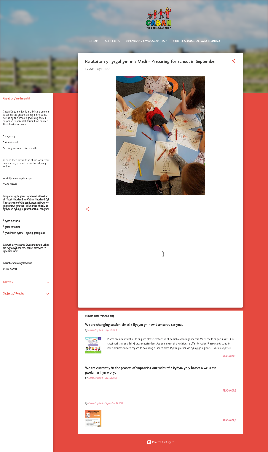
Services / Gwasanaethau (146, 41)
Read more (229, 356)
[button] (233, 62)
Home (94, 41)
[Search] (241, 10)
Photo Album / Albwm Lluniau (196, 41)
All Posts (112, 41)
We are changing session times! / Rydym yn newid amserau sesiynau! (134, 325)
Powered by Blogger (160, 442)
